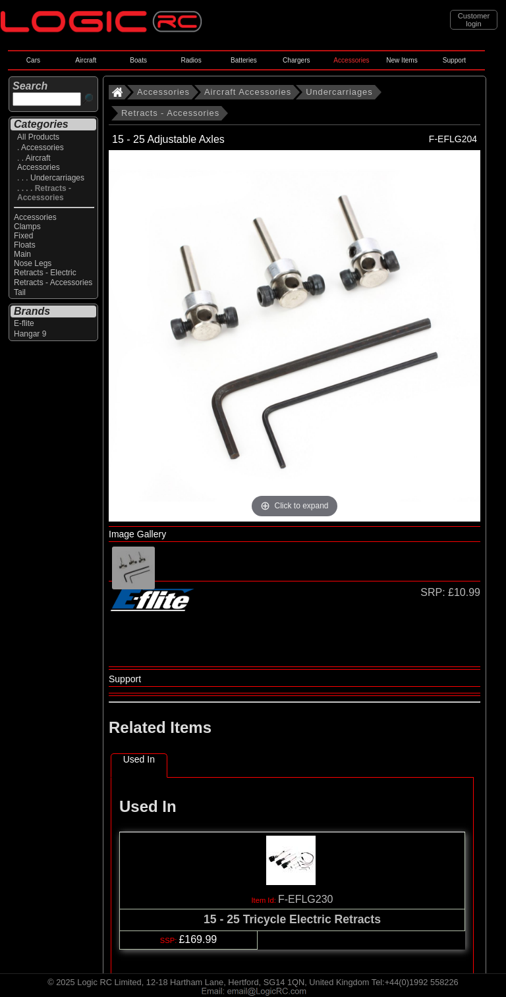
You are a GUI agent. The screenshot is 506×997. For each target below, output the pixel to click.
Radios (191, 60)
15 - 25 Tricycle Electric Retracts (292, 919)
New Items (402, 60)
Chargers (296, 60)
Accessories (351, 60)
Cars (33, 60)
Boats (138, 60)
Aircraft (85, 60)
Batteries (244, 60)
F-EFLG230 (305, 899)
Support (454, 60)
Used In (139, 759)
